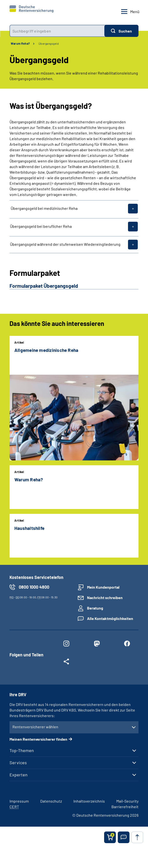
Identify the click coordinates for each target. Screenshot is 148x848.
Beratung (95, 608)
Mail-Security (127, 801)
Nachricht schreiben (105, 597)
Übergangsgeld (49, 43)
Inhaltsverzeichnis (89, 801)
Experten (19, 774)
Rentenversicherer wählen (35, 726)
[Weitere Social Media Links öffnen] (66, 662)
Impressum (19, 801)
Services (18, 762)
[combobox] (57, 31)
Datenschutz (51, 801)
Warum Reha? (20, 43)
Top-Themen (22, 750)
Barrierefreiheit (124, 806)
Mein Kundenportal (103, 587)
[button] (123, 837)
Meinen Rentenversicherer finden (38, 739)
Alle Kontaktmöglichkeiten (110, 618)
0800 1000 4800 (34, 587)
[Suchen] (121, 31)
